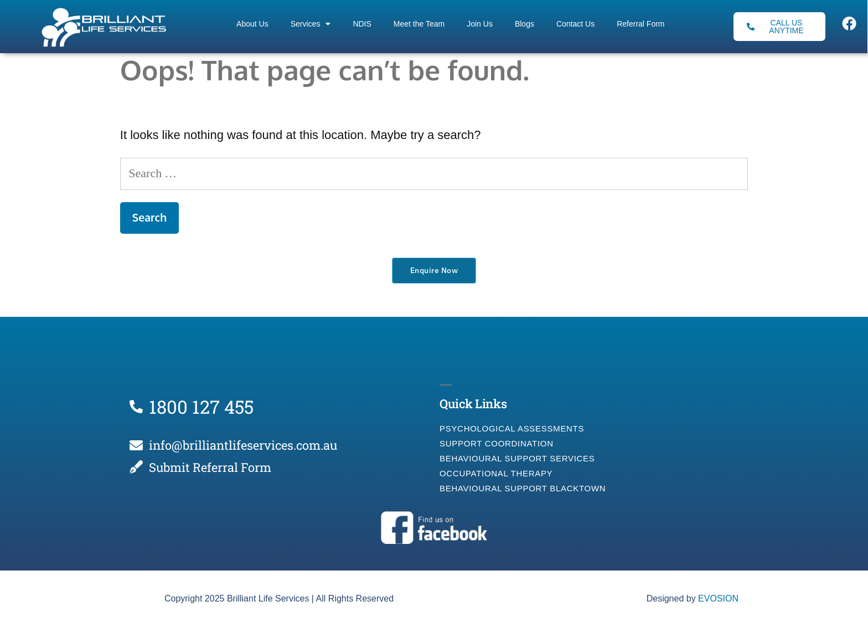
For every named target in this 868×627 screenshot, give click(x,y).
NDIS (362, 23)
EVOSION (718, 598)
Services (311, 23)
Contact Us (575, 23)
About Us (252, 23)
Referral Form (640, 23)
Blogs (524, 23)
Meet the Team (419, 23)
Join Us (480, 23)
